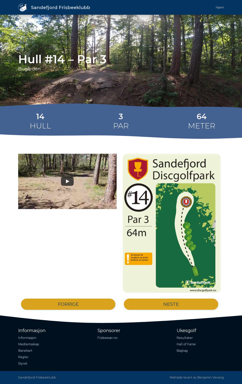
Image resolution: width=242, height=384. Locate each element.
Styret (22, 363)
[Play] (67, 181)
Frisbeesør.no (107, 338)
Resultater (185, 338)
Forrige (68, 304)
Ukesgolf (186, 330)
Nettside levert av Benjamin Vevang (197, 377)
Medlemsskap (28, 344)
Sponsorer (108, 330)
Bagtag (182, 350)
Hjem (220, 7)
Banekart (25, 350)
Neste (171, 304)
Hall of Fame (186, 344)
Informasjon (32, 330)
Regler (23, 357)
